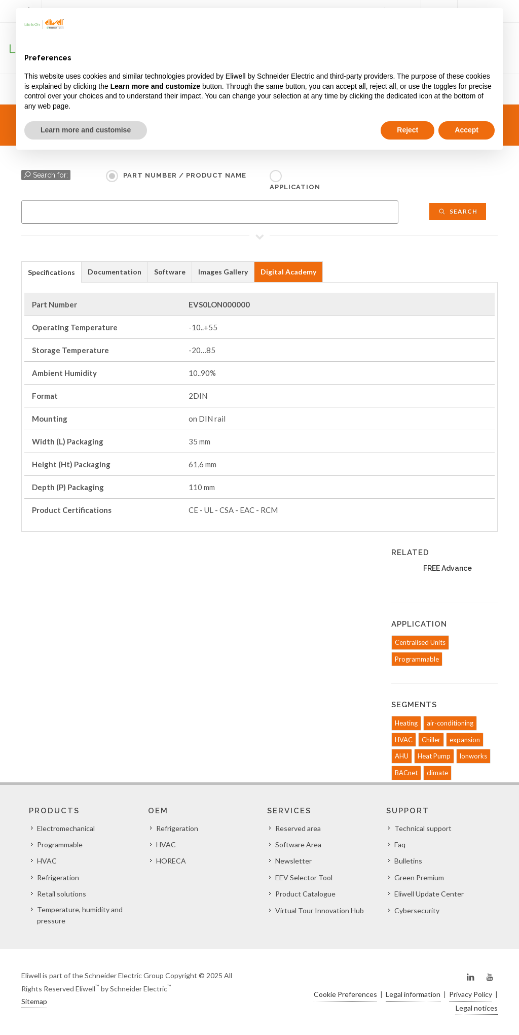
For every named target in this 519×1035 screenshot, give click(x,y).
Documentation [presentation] (114, 271)
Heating (406, 723)
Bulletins (408, 860)
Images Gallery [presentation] (223, 271)
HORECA (171, 860)
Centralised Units (420, 642)
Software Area (298, 844)
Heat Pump (434, 756)
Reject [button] (407, 130)
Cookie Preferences (345, 994)
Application (295, 187)
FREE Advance (447, 568)
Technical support (423, 828)
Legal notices (477, 1008)
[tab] (51, 271)
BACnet (406, 773)
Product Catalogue (305, 893)
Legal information (413, 994)
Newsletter (293, 860)
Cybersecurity (416, 910)
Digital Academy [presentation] (288, 271)
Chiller (431, 740)
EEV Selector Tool (303, 877)
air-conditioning (450, 723)
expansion (465, 740)
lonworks (473, 756)
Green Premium (419, 877)
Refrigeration (58, 877)
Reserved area (298, 828)
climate (437, 773)
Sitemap (34, 1001)
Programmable (417, 659)
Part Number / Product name (184, 175)
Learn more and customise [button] (86, 130)
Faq (399, 844)
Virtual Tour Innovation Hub (319, 910)
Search (457, 211)
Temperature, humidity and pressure (80, 915)
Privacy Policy (470, 994)
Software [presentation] (170, 271)
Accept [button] (466, 130)
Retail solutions (61, 893)
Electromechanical (66, 828)
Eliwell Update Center (429, 893)
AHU (402, 756)
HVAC (404, 740)
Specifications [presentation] (51, 272)
